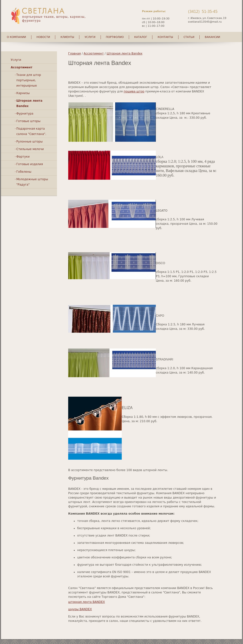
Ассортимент (94, 53)
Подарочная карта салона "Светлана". (31, 131)
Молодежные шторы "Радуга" (32, 182)
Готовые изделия (29, 164)
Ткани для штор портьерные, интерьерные (28, 80)
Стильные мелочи (30, 149)
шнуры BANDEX (80, 609)
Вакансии (212, 37)
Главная (74, 53)
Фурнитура (24, 113)
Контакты (165, 37)
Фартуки (22, 156)
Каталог (140, 37)
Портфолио (115, 37)
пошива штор (134, 91)
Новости (43, 37)
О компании (16, 37)
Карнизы (23, 93)
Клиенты (67, 37)
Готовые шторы (28, 121)
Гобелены (23, 171)
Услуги (89, 37)
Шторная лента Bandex (124, 53)
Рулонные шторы (29, 141)
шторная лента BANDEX (86, 602)
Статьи (189, 37)
